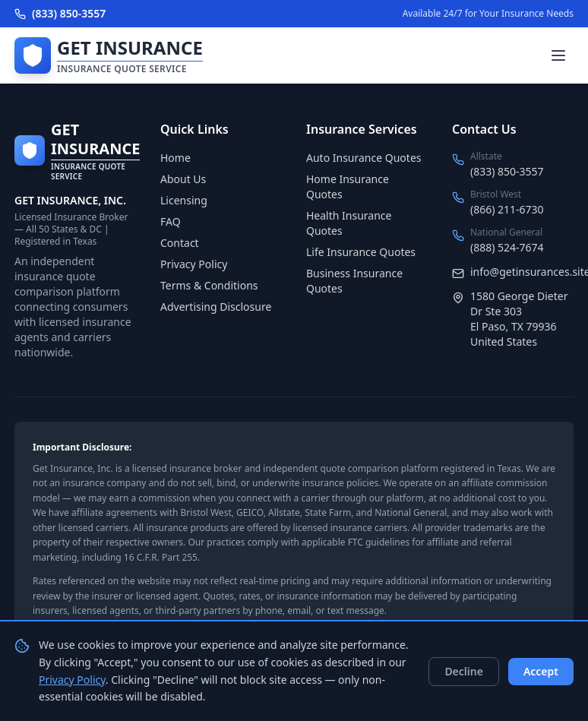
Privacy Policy (193, 264)
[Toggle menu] (558, 55)
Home (175, 157)
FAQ (170, 221)
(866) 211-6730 (507, 209)
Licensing (183, 200)
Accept (540, 671)
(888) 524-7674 (507, 247)
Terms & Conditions (209, 285)
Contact (179, 243)
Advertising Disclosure (215, 306)
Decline (463, 671)
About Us (183, 179)
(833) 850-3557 (60, 13)
